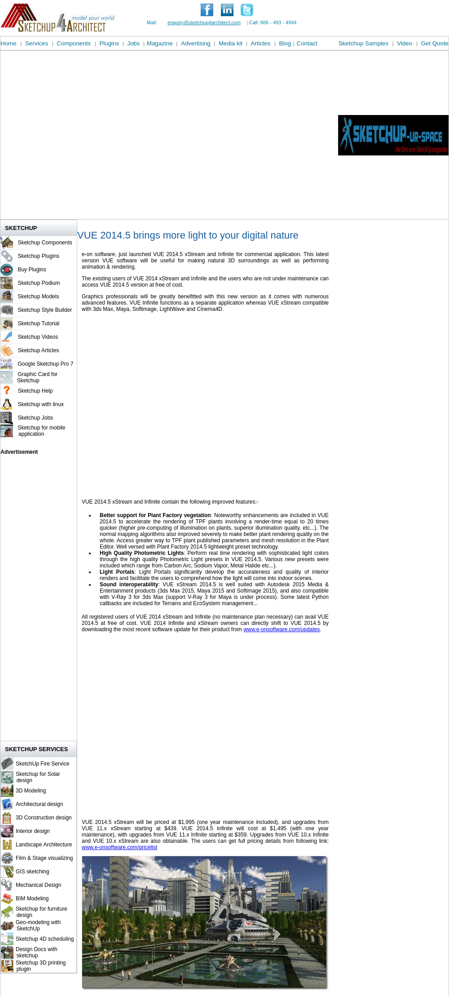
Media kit (230, 43)
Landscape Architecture (44, 844)
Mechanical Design (38, 885)
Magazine (160, 43)
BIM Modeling (32, 898)
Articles (260, 43)
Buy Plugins (32, 269)
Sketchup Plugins (38, 256)
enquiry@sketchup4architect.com (204, 22)
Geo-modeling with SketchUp (37, 925)
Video (404, 43)
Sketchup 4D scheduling (45, 939)
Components (74, 43)
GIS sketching (32, 871)
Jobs (133, 43)
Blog (285, 43)
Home (8, 43)
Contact (307, 43)
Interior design (33, 831)
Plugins (109, 43)
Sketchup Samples (363, 43)
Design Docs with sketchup (35, 952)
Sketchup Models (38, 296)
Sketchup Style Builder (45, 310)
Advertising (196, 43)
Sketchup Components (45, 242)
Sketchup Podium (39, 283)
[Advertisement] (84, 135)
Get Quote (435, 43)
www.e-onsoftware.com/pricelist (119, 847)
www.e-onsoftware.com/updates (281, 629)
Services (36, 43)
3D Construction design (44, 818)
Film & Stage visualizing (44, 858)
